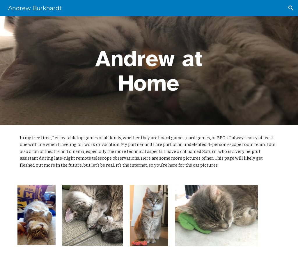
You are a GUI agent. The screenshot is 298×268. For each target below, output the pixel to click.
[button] (291, 8)
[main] (148, 70)
